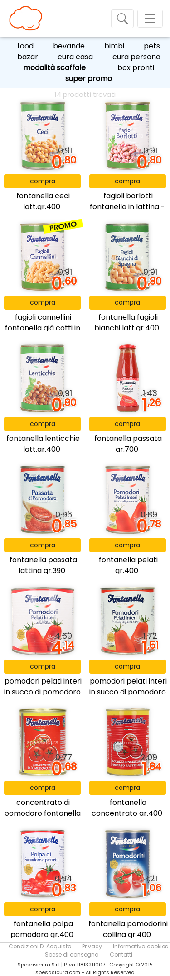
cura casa (75, 57)
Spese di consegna (72, 954)
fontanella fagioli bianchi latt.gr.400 (126, 322)
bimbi (114, 46)
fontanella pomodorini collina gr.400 (128, 929)
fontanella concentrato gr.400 (127, 807)
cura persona (136, 57)
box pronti (135, 67)
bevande (69, 46)
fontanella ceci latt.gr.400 (43, 201)
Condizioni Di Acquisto (40, 946)
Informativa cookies (140, 946)
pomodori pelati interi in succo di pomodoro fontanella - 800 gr (128, 692)
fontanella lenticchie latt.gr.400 (43, 444)
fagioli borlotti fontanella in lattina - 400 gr (127, 207)
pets (152, 46)
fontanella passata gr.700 (128, 444)
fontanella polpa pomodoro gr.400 (41, 929)
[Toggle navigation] (122, 18)
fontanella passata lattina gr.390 (43, 565)
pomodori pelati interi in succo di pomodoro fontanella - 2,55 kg (43, 692)
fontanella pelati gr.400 (128, 565)
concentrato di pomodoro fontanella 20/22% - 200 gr (42, 813)
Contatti (121, 954)
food (25, 46)
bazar (27, 57)
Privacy (92, 946)
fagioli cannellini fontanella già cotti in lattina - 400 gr (42, 328)
